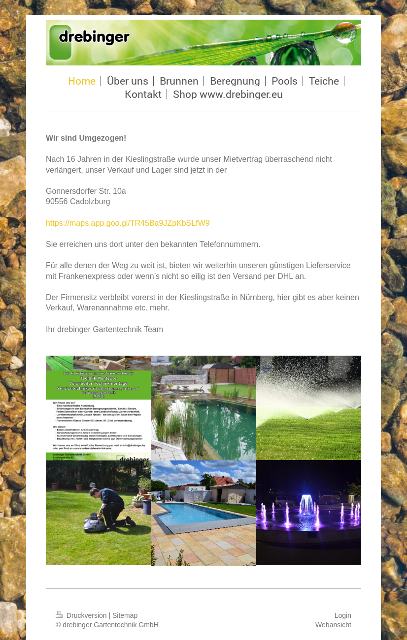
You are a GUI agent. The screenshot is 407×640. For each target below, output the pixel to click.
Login (343, 615)
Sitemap (124, 615)
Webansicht (333, 625)
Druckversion (82, 615)
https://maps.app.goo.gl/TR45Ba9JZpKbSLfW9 (128, 223)
